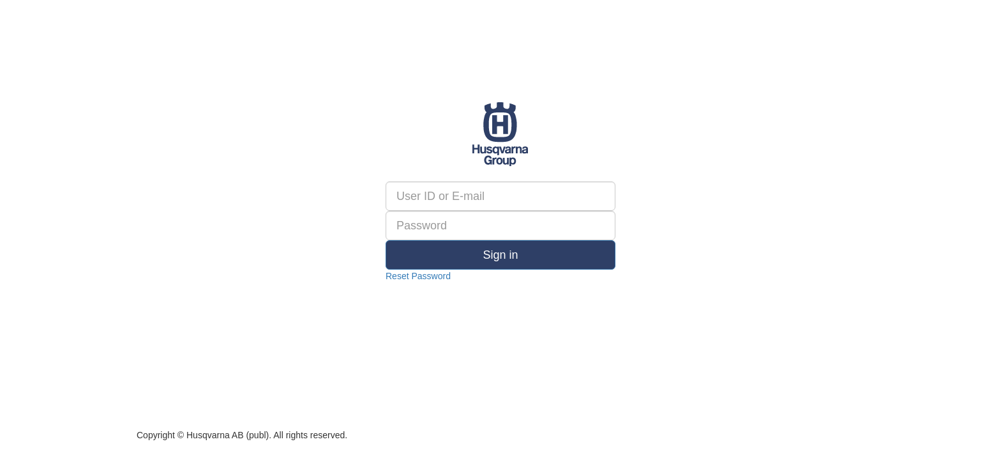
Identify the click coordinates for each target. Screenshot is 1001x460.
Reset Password (418, 276)
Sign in (500, 255)
